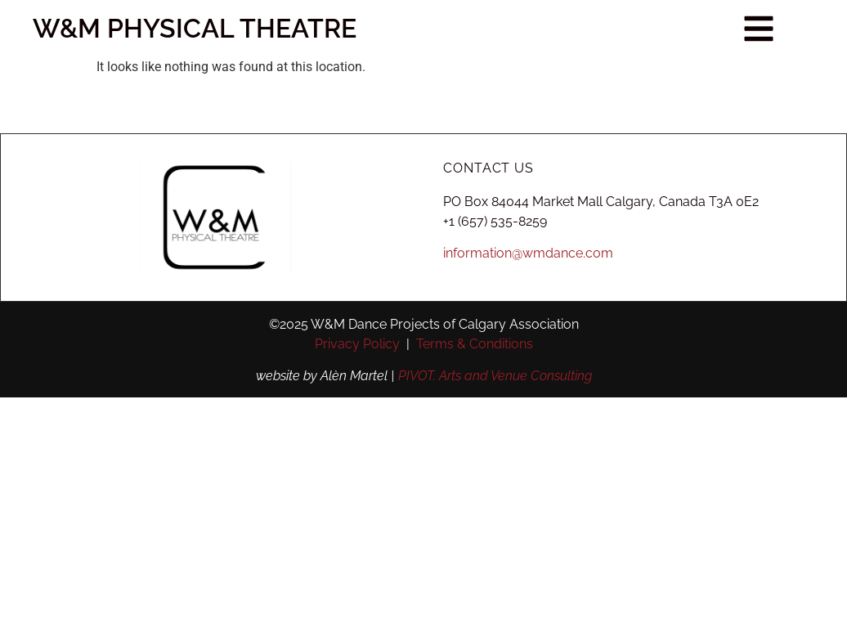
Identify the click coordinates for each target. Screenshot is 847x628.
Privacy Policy (357, 344)
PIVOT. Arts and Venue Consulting (495, 376)
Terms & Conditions (474, 344)
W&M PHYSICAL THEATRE (178, 28)
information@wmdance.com (528, 253)
